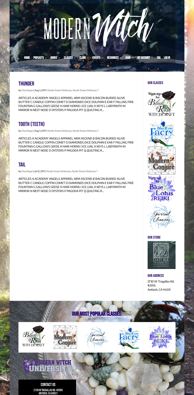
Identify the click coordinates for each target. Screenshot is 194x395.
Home (27, 58)
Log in (167, 58)
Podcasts (38, 58)
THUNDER (26, 83)
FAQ (158, 58)
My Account (143, 58)
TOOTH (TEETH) (31, 124)
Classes (68, 58)
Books (54, 58)
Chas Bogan (27, 90)
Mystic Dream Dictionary (59, 90)
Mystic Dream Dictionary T (86, 90)
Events (96, 58)
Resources (113, 58)
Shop (128, 58)
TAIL (22, 164)
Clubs (82, 58)
